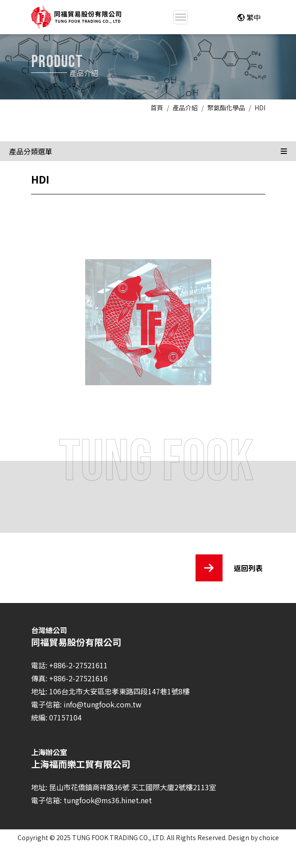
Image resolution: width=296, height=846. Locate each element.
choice (269, 837)
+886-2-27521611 (78, 665)
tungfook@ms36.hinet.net (108, 800)
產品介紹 (185, 107)
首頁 (156, 107)
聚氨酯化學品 (226, 107)
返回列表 (229, 567)
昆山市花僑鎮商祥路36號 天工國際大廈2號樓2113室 (132, 787)
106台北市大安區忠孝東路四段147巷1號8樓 (119, 691)
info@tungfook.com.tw (102, 704)
